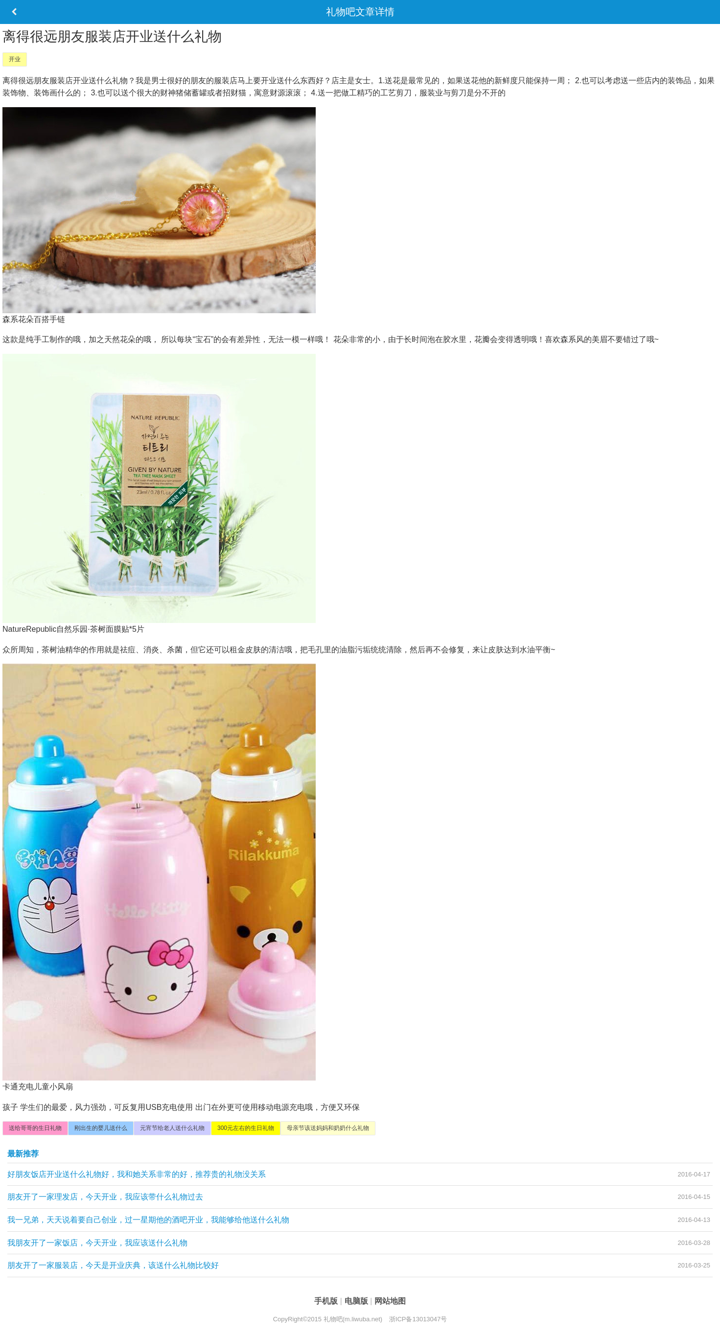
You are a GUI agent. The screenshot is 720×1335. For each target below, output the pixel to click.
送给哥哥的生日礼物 (35, 1128)
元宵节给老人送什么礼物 (172, 1128)
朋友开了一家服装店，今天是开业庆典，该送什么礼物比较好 (113, 1265)
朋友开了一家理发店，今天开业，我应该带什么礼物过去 (105, 1197)
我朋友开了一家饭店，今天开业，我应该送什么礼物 (97, 1243)
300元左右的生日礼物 (245, 1128)
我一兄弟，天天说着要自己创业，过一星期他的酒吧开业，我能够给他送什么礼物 (148, 1220)
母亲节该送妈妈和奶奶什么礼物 (328, 1128)
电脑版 (357, 1301)
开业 (15, 59)
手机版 (327, 1301)
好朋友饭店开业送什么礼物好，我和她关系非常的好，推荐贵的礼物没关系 (136, 1174)
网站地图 (390, 1301)
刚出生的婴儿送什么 (100, 1128)
